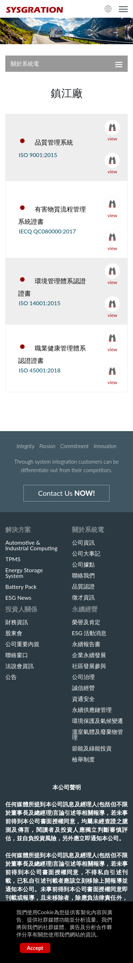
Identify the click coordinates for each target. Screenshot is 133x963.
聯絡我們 (83, 575)
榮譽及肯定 (86, 622)
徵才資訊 (83, 597)
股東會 (13, 633)
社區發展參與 (89, 666)
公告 (11, 677)
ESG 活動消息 (89, 633)
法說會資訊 (19, 666)
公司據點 (83, 564)
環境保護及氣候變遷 (97, 721)
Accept (35, 948)
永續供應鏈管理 (92, 710)
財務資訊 (16, 622)
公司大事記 (86, 553)
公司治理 (83, 677)
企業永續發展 (89, 655)
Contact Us (66, 493)
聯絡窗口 (16, 655)
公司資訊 (83, 542)
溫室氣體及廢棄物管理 (97, 734)
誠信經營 (83, 688)
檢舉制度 (83, 759)
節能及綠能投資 (92, 748)
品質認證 (83, 586)
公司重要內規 (22, 644)
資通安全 (83, 699)
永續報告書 (86, 644)
